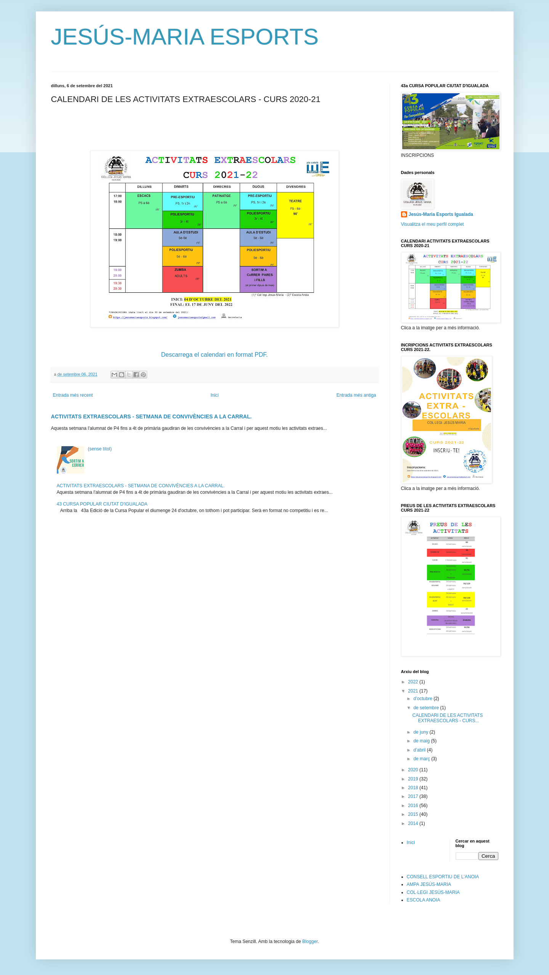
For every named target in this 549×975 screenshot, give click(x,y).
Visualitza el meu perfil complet (432, 224)
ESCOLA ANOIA (423, 900)
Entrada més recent (73, 395)
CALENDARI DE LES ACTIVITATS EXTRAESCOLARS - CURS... (447, 718)
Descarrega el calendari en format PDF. (214, 354)
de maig (422, 741)
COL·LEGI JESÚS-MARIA (433, 892)
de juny (421, 732)
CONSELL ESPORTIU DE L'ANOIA (443, 876)
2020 (413, 769)
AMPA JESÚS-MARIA (429, 884)
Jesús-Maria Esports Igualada (441, 214)
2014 (413, 823)
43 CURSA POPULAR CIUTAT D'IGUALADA (102, 504)
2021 (413, 691)
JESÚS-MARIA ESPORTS (185, 36)
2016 (413, 805)
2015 (413, 814)
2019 (413, 779)
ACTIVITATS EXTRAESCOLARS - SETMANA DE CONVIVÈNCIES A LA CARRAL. (151, 416)
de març (422, 758)
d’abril (420, 750)
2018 (413, 787)
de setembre (426, 707)
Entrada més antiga (356, 395)
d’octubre (423, 698)
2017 (413, 796)
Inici (214, 395)
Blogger (310, 941)
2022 (413, 682)
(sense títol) (100, 449)
